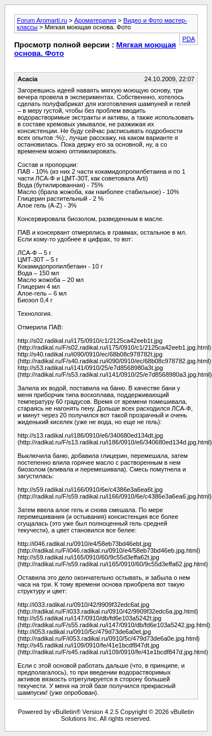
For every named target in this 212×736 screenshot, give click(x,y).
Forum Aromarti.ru (42, 20)
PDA (188, 39)
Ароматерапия (95, 20)
